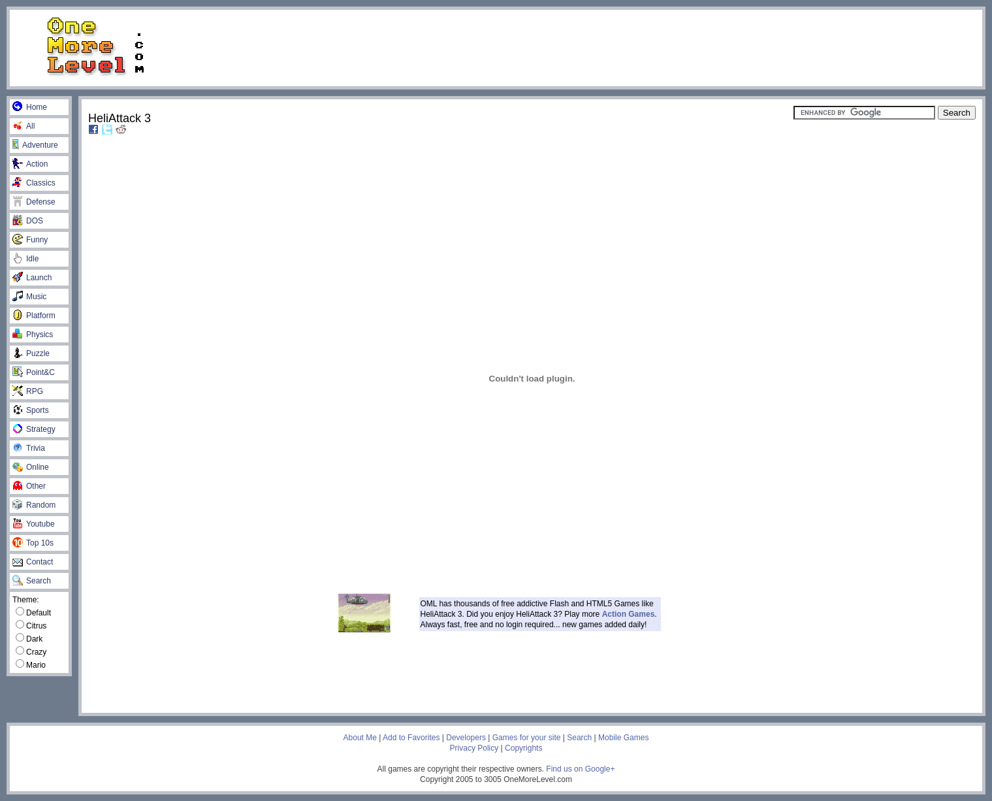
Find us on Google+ (580, 769)
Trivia (28, 448)
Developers (466, 737)
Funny (30, 239)
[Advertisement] (584, 47)
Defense (34, 201)
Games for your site (526, 737)
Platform (34, 315)
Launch (32, 277)
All (23, 126)
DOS (27, 220)
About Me (360, 737)
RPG (27, 391)
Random (34, 505)
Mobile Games (623, 737)
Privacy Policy (474, 748)
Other (29, 486)
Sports (30, 410)
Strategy (34, 429)
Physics (32, 334)
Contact (32, 561)
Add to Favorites (411, 737)
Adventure (35, 145)
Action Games (628, 614)
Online (30, 467)
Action (30, 164)
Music (29, 296)
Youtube (33, 524)
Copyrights (523, 748)
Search (31, 580)
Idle (25, 258)
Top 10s (33, 543)
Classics (34, 183)
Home (29, 107)
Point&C (33, 372)
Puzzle (31, 353)
